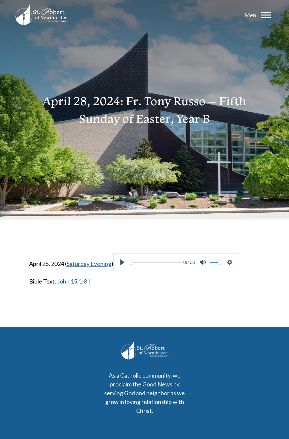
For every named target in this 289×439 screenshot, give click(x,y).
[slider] (155, 262)
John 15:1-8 (72, 281)
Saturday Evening (89, 263)
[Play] (122, 262)
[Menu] (266, 15)
